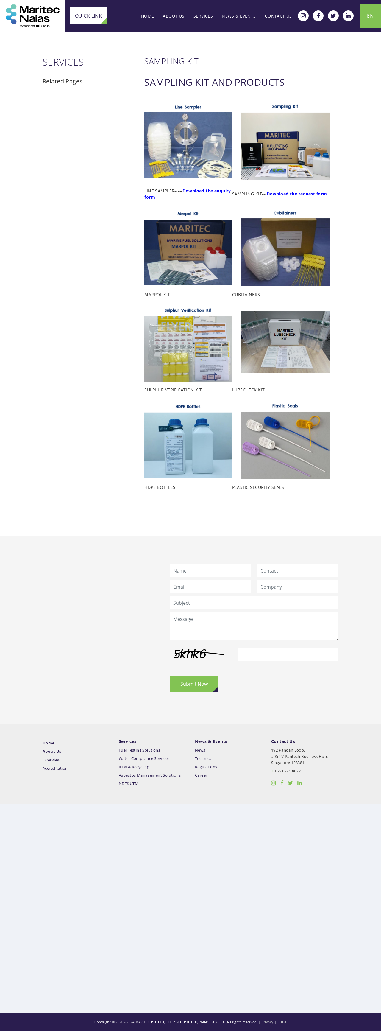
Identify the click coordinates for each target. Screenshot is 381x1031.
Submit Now (194, 684)
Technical (204, 758)
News (200, 750)
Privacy (268, 1022)
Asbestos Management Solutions (150, 775)
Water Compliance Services (144, 758)
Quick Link (88, 16)
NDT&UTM (128, 783)
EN (370, 16)
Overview (51, 760)
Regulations (206, 766)
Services (203, 16)
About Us (173, 16)
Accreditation (55, 768)
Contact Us (278, 16)
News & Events (239, 16)
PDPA (282, 1022)
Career (201, 775)
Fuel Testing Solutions (139, 750)
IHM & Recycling (134, 766)
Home (147, 16)
